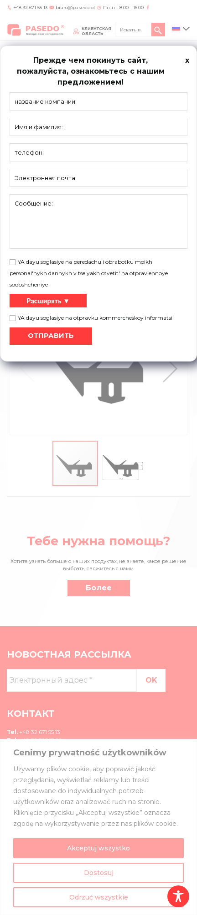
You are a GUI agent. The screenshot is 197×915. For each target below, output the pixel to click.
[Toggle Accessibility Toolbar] (178, 896)
